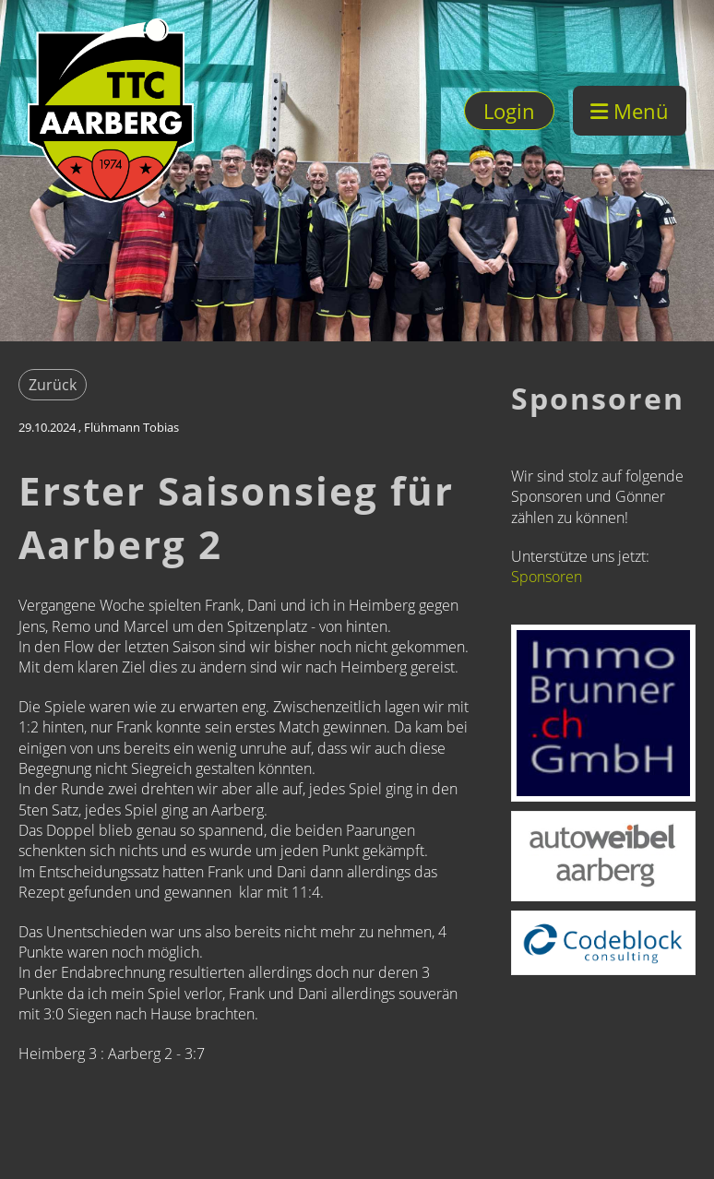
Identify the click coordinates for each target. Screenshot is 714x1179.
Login (509, 111)
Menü (629, 111)
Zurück (53, 385)
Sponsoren (546, 576)
